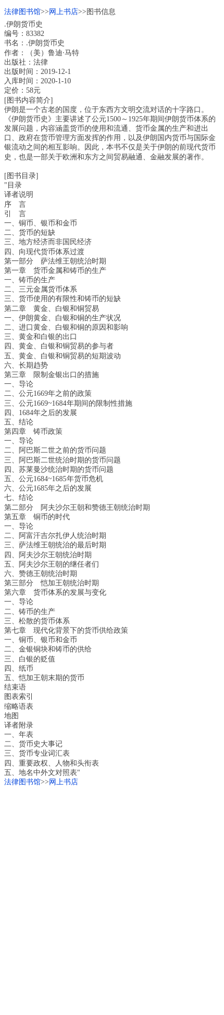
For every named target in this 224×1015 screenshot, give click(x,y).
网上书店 (63, 12)
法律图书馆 (22, 12)
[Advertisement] (112, 899)
